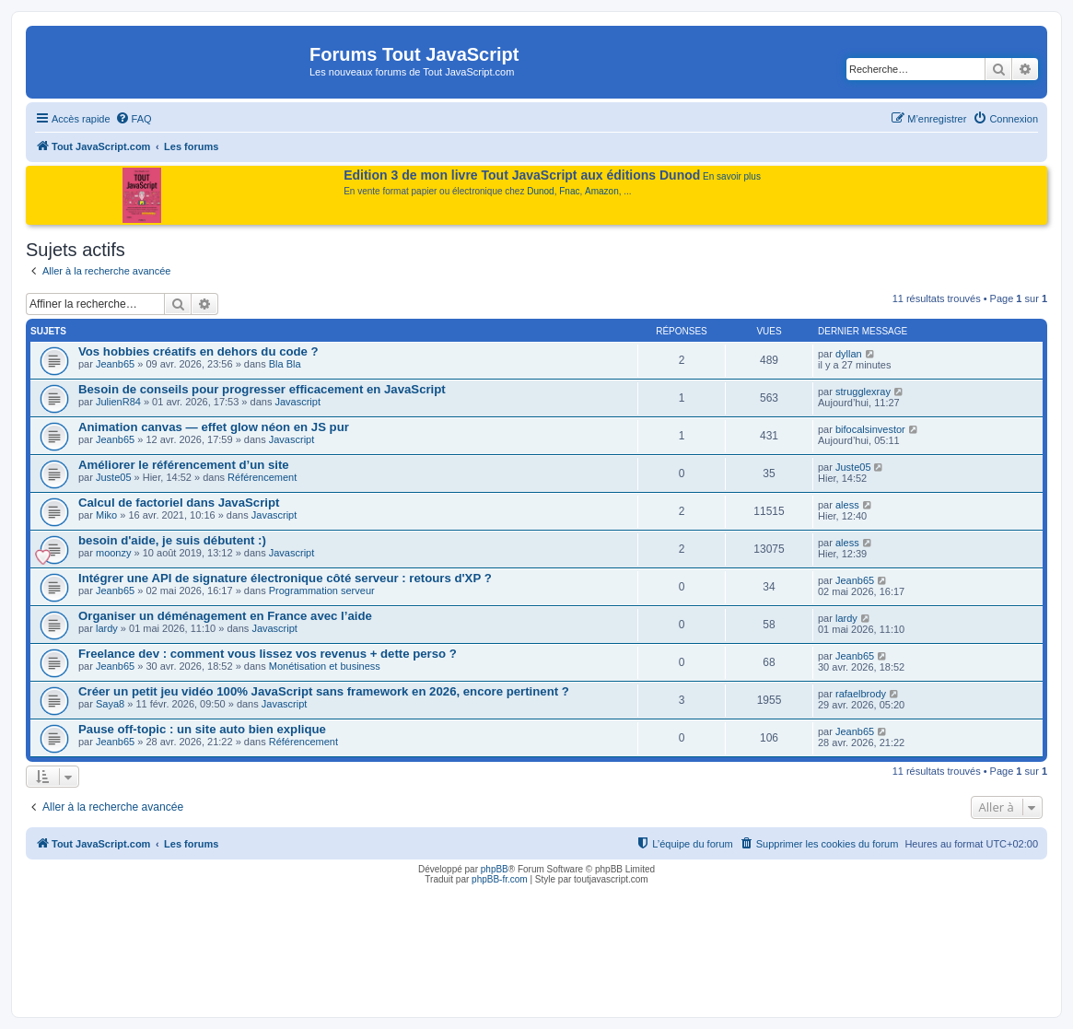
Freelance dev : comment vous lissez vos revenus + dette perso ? (267, 654)
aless (847, 504)
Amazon (602, 191)
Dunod (540, 191)
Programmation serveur (322, 590)
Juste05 (114, 477)
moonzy (114, 552)
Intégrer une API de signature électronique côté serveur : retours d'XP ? (285, 578)
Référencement (262, 477)
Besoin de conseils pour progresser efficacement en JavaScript (262, 389)
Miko (106, 514)
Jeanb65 (115, 363)
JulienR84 (118, 401)
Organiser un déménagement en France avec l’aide (225, 616)
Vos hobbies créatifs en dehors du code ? (198, 351)
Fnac (569, 191)
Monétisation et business (324, 666)
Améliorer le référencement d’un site (183, 465)
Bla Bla (285, 363)
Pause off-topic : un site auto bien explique (202, 729)
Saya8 (110, 703)
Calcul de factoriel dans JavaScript (178, 502)
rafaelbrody (860, 693)
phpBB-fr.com (500, 879)
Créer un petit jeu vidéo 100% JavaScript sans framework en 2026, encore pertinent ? (323, 691)
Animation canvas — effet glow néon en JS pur (213, 427)
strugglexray (863, 391)
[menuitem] (133, 119)
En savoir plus (732, 176)
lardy (107, 628)
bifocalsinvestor (870, 429)
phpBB (494, 869)
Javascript (297, 401)
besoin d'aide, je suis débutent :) (172, 540)
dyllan (848, 353)
